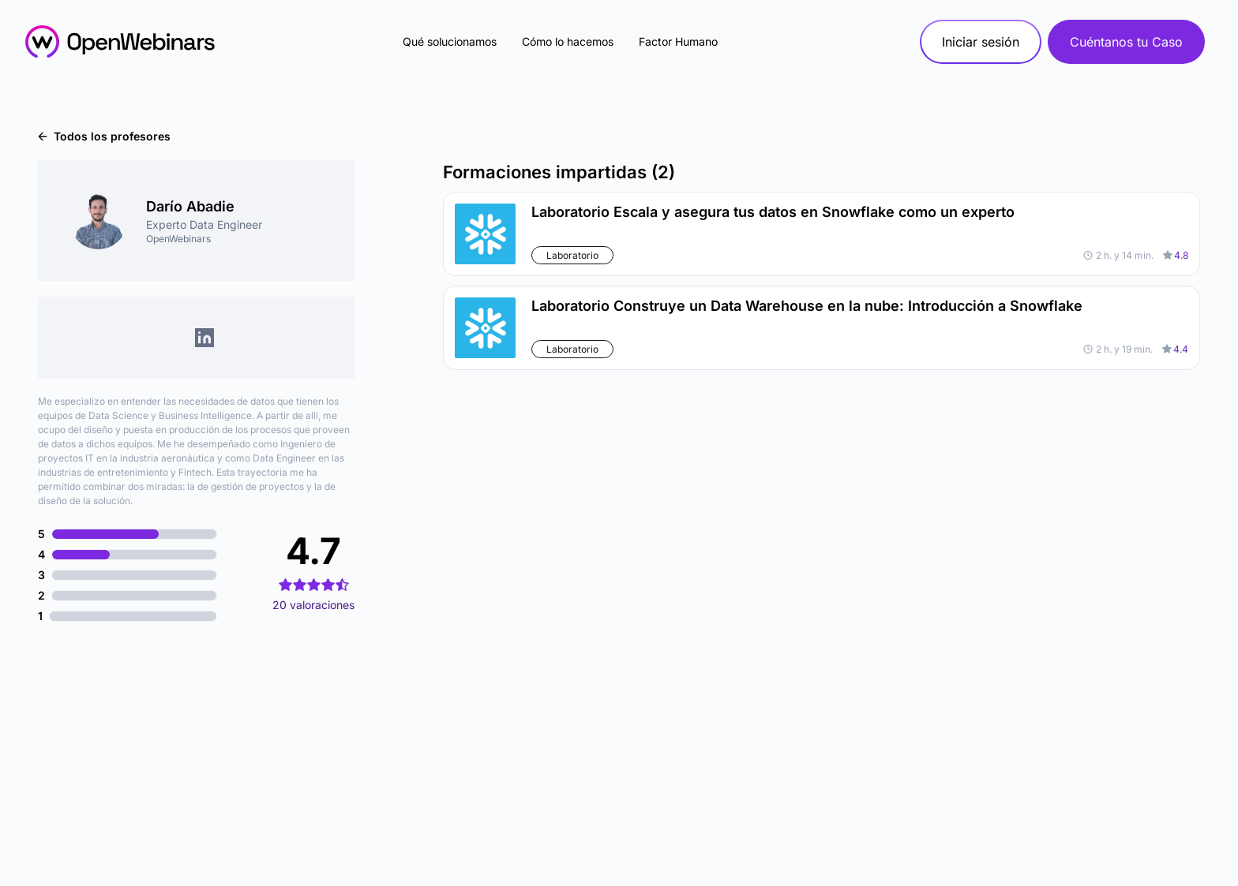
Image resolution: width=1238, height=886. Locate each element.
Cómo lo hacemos (567, 41)
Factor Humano (678, 41)
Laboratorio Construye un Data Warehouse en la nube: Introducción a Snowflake (806, 305)
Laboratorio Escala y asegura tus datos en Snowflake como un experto (773, 212)
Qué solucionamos (450, 41)
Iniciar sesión (980, 42)
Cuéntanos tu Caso (1126, 42)
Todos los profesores (104, 136)
